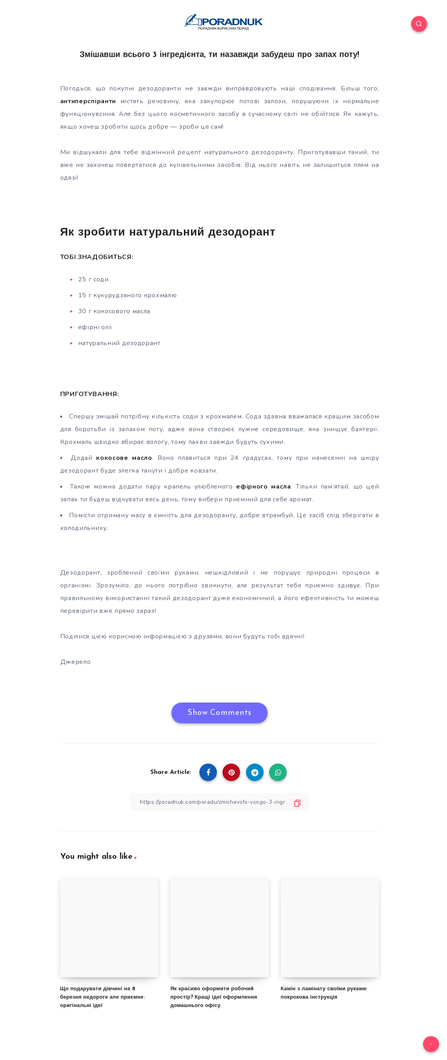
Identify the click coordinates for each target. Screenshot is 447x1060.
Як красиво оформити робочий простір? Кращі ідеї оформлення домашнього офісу (213, 997)
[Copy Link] (219, 802)
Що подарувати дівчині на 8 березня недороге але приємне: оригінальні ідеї (102, 997)
